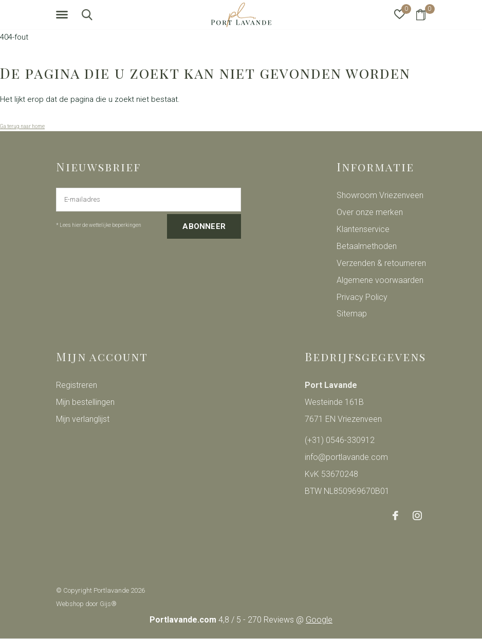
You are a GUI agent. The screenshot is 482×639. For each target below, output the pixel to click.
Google (319, 620)
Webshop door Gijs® (86, 604)
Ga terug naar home (22, 126)
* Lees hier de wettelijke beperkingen (98, 225)
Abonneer (204, 226)
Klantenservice (363, 229)
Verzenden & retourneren (381, 263)
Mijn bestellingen (85, 402)
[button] (63, 15)
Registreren (76, 385)
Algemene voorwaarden (380, 280)
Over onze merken (370, 212)
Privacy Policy (362, 297)
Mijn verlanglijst (82, 419)
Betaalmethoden (367, 246)
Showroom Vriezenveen (380, 195)
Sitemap (352, 313)
